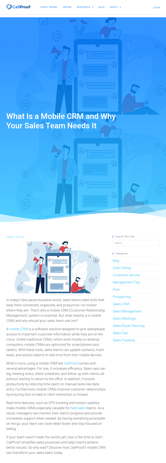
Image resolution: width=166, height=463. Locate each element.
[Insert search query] (136, 243)
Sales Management (127, 311)
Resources (85, 7)
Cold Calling (122, 268)
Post (116, 290)
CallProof (71, 363)
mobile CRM (18, 329)
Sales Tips (20, 237)
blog (116, 261)
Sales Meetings (124, 318)
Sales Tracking (124, 340)
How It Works (49, 7)
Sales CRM (121, 304)
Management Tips (126, 282)
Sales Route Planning (129, 326)
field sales (78, 408)
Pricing (67, 7)
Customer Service (126, 275)
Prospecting (122, 297)
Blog (102, 7)
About (115, 7)
